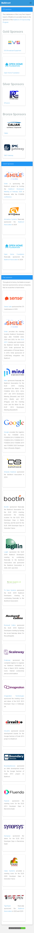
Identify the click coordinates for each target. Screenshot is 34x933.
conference (8, 197)
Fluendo (6, 801)
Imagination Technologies (14, 696)
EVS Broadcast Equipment (12, 50)
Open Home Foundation (11, 73)
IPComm (7, 103)
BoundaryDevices (9, 766)
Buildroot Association (11, 259)
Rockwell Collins (10, 625)
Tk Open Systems (10, 590)
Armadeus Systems (10, 219)
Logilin (6, 552)
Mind (5, 380)
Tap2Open (7, 906)
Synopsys (7, 836)
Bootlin (6, 507)
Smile (6, 184)
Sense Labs (8, 306)
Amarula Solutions (10, 472)
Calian (6, 133)
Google (6, 432)
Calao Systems (9, 871)
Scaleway (7, 660)
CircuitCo (7, 731)
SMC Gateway (8, 155)
